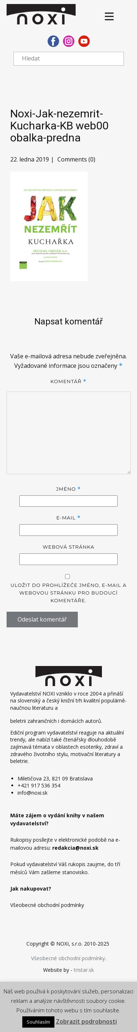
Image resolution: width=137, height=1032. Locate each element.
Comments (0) (75, 159)
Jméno (68, 489)
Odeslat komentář (42, 619)
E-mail (68, 518)
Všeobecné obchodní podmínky (68, 958)
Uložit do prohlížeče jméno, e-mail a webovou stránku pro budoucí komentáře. (69, 592)
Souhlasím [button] (38, 1022)
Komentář (68, 381)
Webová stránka (69, 547)
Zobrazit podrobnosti (86, 1021)
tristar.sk (84, 969)
